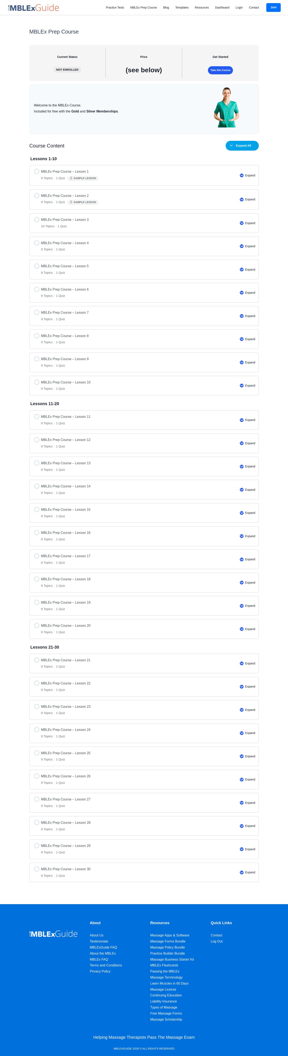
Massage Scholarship (166, 1019)
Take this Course (220, 70)
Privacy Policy (100, 971)
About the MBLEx (103, 953)
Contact (216, 935)
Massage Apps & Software (170, 935)
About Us (97, 935)
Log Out (217, 941)
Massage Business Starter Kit (172, 959)
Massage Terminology (166, 977)
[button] (273, 7)
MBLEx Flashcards (164, 965)
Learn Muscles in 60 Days (169, 983)
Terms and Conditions (106, 965)
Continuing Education (166, 995)
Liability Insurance (163, 1001)
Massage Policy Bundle (167, 947)
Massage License (163, 989)
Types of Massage (163, 1007)
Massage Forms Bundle (168, 941)
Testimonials (99, 941)
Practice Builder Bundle (167, 953)
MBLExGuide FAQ (103, 947)
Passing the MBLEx (165, 971)
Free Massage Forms (166, 1013)
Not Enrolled (67, 69)
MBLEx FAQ (99, 959)
